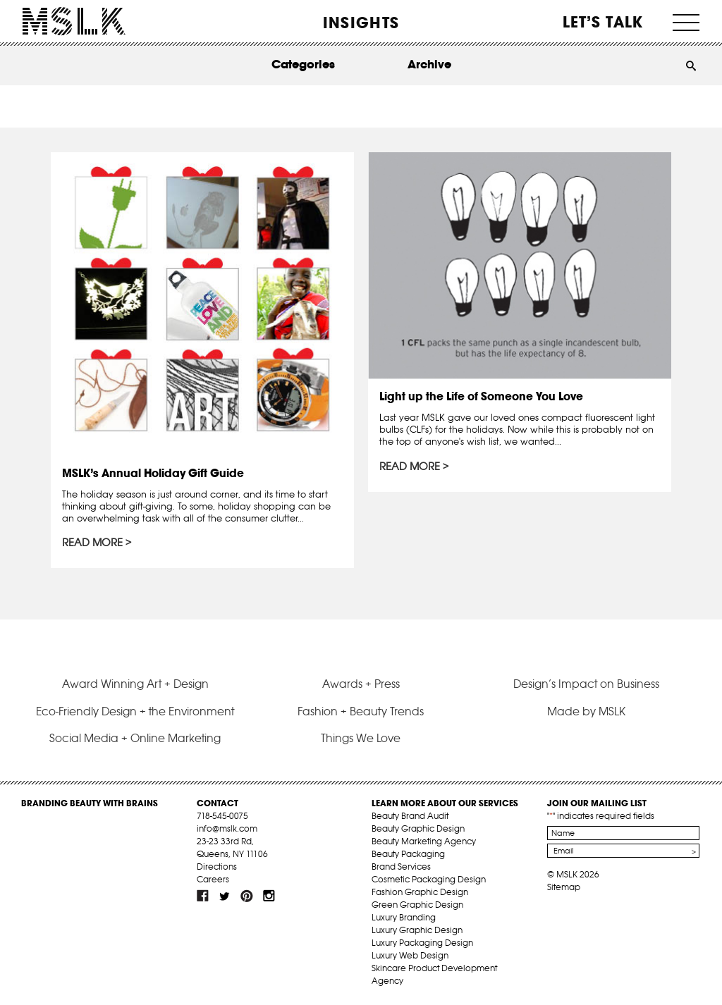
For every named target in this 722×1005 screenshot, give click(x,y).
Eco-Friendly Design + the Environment (135, 711)
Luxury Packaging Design (422, 942)
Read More (92, 542)
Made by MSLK (586, 711)
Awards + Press (361, 684)
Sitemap (563, 887)
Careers (213, 879)
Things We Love (360, 738)
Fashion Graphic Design (420, 892)
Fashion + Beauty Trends (361, 711)
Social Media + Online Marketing (135, 738)
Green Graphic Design (417, 904)
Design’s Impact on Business (586, 684)
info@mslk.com (227, 828)
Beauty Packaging (408, 854)
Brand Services (401, 866)
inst (268, 895)
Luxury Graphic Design (417, 930)
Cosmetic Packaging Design (429, 879)
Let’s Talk (603, 22)
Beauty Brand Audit (410, 815)
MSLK (74, 21)
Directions (217, 866)
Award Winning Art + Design (135, 684)
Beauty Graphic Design (418, 828)
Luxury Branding (404, 917)
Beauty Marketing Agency (424, 841)
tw (225, 895)
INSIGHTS (361, 22)
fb (203, 895)
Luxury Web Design (410, 955)
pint (246, 895)
